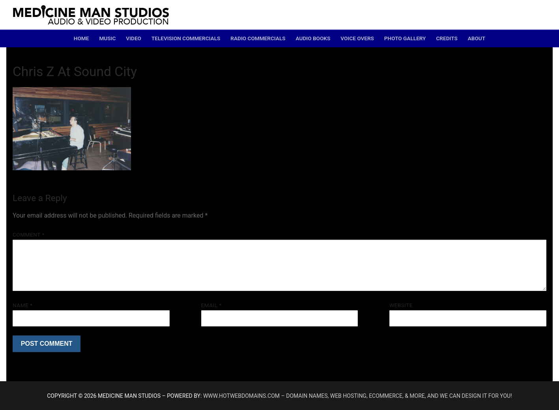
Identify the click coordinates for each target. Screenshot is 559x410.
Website (401, 305)
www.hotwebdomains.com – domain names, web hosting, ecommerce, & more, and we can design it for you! (357, 396)
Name (23, 305)
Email (211, 305)
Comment (29, 234)
